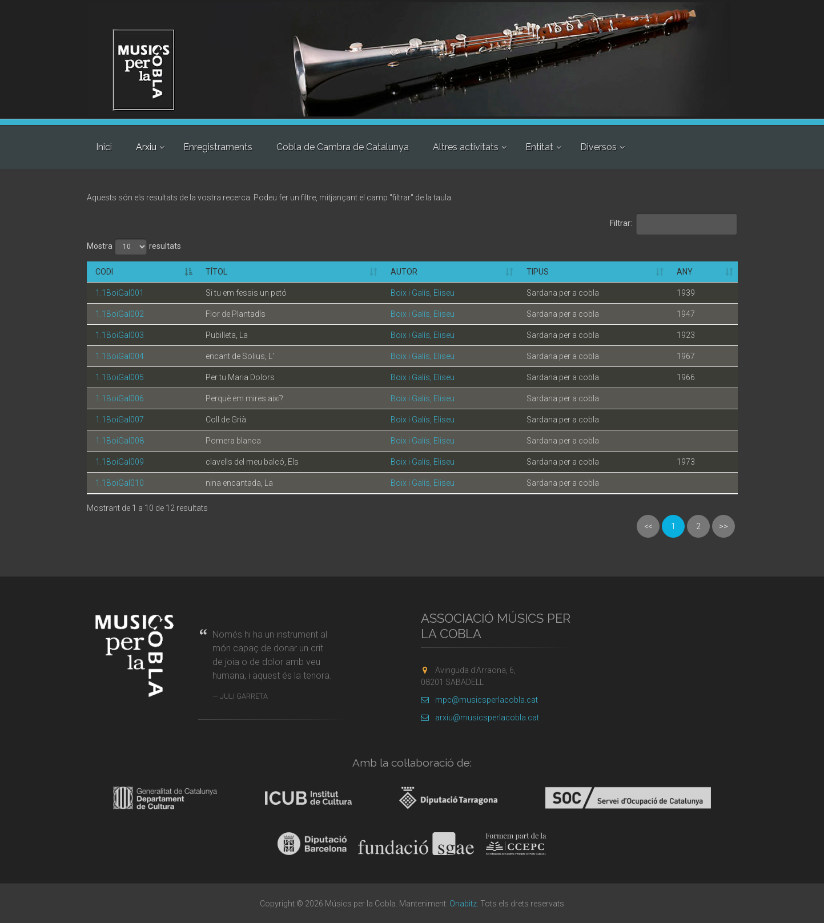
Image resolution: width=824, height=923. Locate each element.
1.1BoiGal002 (119, 314)
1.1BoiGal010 (119, 482)
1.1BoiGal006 (119, 398)
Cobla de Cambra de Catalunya (342, 147)
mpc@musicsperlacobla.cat (479, 699)
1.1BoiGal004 (119, 356)
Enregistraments (217, 147)
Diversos (598, 147)
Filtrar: (674, 223)
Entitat (539, 147)
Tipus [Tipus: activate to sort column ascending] (537, 271)
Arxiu (146, 147)
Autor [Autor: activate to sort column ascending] (404, 271)
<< (648, 526)
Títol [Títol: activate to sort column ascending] (216, 271)
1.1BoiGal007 (119, 419)
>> (723, 526)
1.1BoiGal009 (119, 461)
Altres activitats (466, 147)
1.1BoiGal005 (119, 377)
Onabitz (463, 903)
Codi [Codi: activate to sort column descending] (104, 271)
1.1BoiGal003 (119, 335)
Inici (104, 147)
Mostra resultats (134, 246)
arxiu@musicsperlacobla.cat (480, 717)
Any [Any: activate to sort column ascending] (685, 271)
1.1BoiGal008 (119, 440)
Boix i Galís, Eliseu (423, 292)
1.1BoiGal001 (119, 292)
